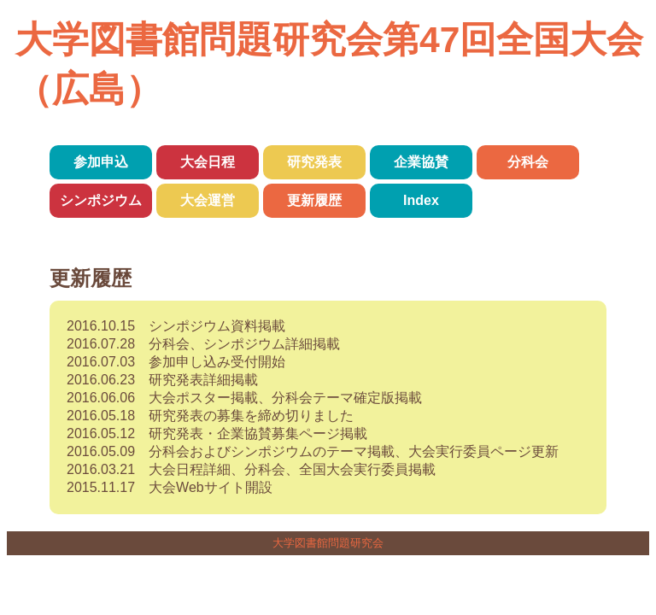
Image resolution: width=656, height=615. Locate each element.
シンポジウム (101, 200)
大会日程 (207, 162)
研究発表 (314, 162)
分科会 (527, 162)
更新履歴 (314, 200)
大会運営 (207, 200)
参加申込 (100, 162)
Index (421, 200)
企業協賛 (421, 162)
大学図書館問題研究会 (328, 542)
